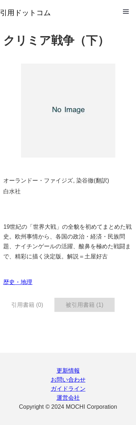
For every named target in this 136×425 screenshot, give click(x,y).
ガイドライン (68, 389)
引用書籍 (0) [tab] (27, 305)
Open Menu (126, 11)
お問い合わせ (68, 380)
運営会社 (68, 398)
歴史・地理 (17, 282)
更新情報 (68, 371)
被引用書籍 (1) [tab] (84, 305)
